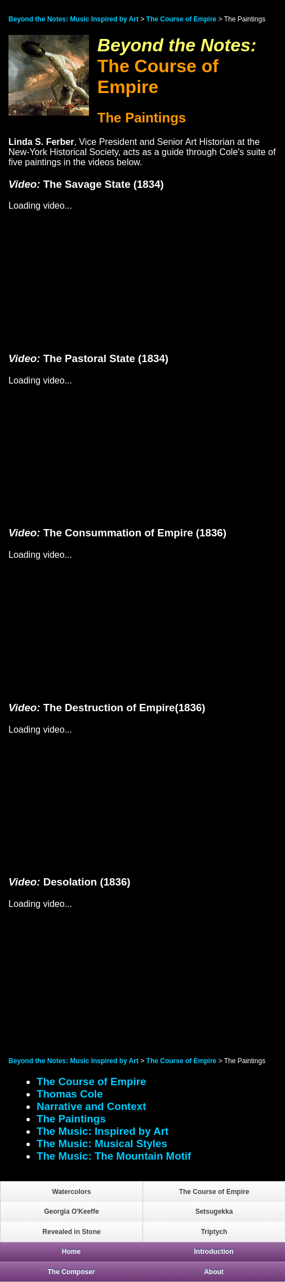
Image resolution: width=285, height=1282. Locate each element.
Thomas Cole (70, 1094)
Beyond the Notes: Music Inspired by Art (73, 19)
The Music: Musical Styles (102, 1143)
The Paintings (71, 1119)
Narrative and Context (91, 1106)
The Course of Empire (181, 19)
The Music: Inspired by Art (102, 1131)
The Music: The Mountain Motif (114, 1156)
